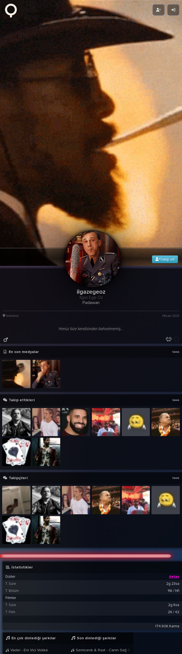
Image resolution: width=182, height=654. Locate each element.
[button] (92, 606)
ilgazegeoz (48, 632)
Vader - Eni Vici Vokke (26, 565)
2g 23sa (172, 499)
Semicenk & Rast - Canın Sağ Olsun (35, 572)
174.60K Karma (167, 541)
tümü (175, 266)
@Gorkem (65, 637)
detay (174, 491)
